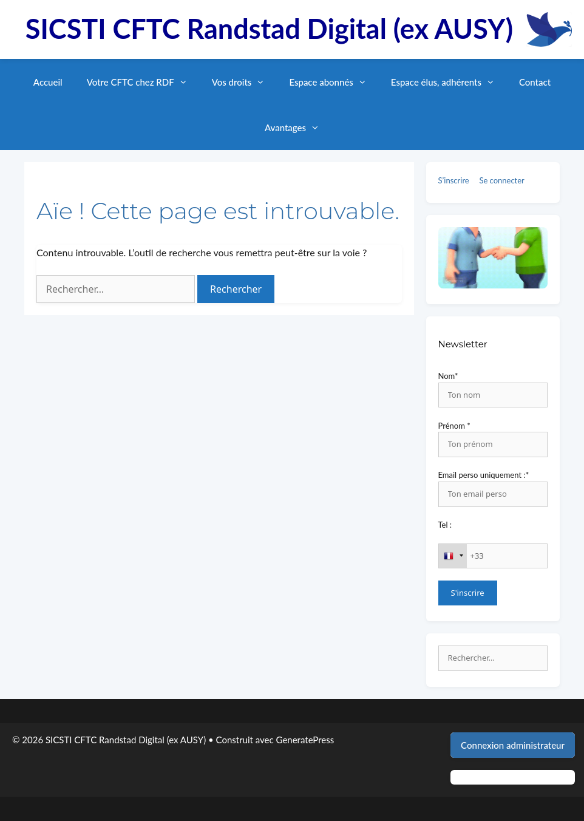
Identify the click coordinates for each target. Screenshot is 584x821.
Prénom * (454, 426)
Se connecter (501, 180)
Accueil (48, 82)
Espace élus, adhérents (449, 82)
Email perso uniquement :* (483, 475)
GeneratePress (305, 739)
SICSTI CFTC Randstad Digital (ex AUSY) (269, 28)
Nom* (448, 376)
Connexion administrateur (513, 745)
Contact (535, 82)
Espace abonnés (333, 82)
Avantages (298, 127)
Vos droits (244, 82)
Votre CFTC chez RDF (143, 82)
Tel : (445, 525)
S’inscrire (453, 180)
